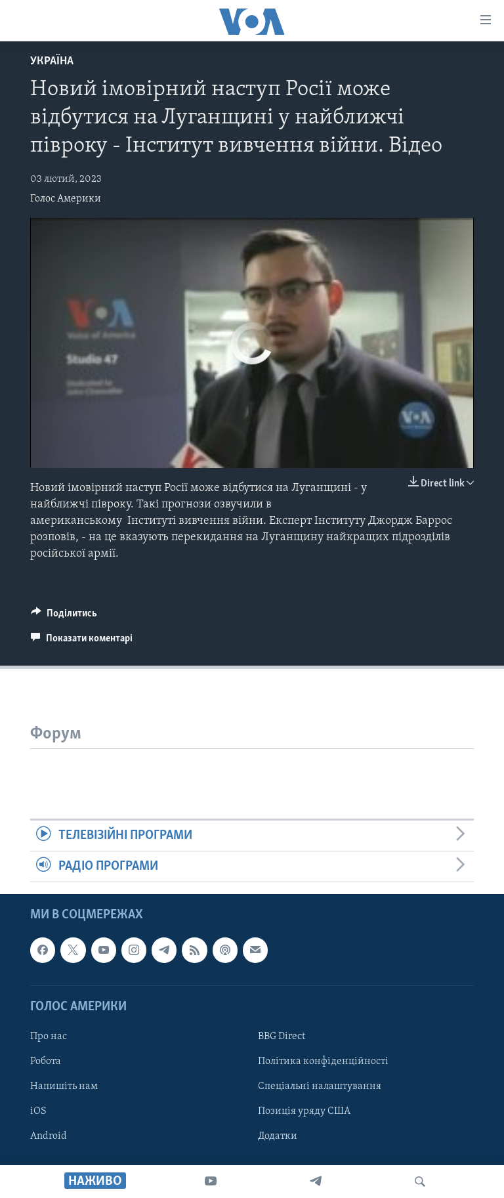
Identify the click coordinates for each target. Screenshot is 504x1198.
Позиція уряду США (304, 1112)
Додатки (277, 1137)
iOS (38, 1112)
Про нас (48, 1036)
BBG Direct (281, 1036)
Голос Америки (65, 199)
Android (48, 1137)
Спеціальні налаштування (319, 1087)
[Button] (64, 616)
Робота (45, 1061)
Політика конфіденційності (323, 1061)
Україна (52, 61)
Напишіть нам (64, 1087)
